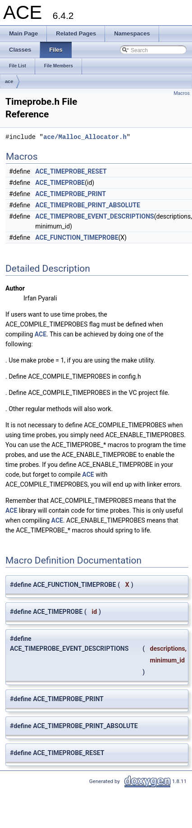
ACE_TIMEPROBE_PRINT (70, 193)
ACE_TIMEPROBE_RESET (70, 171)
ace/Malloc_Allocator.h (85, 137)
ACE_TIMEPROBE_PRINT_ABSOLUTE (87, 205)
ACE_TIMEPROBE (60, 182)
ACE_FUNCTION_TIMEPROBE (76, 237)
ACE (40, 334)
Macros (182, 93)
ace (9, 81)
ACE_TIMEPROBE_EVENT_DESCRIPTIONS (94, 216)
